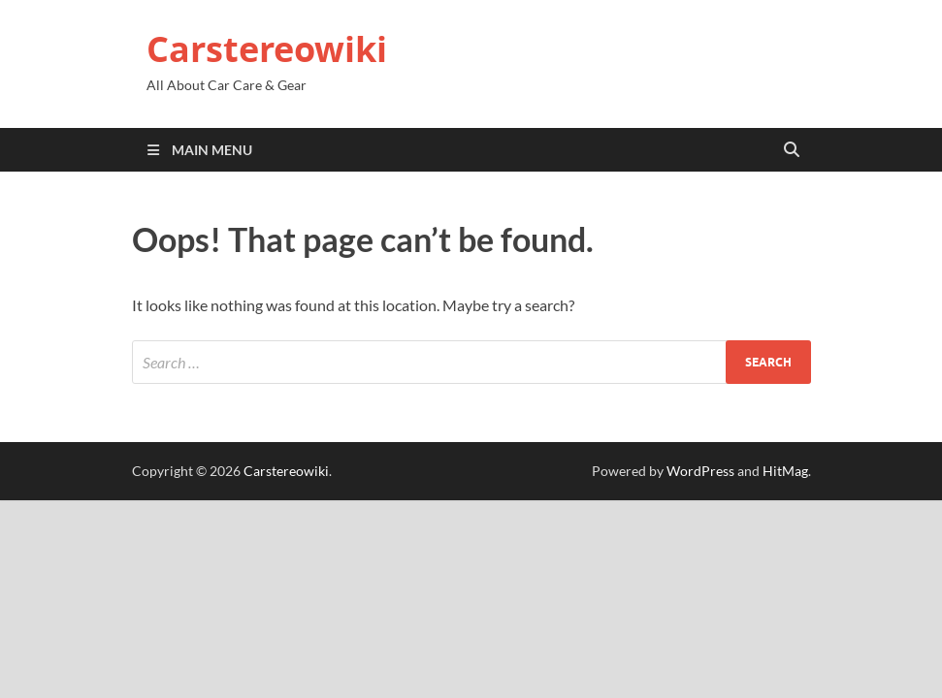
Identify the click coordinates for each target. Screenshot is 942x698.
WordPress (700, 470)
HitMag (785, 470)
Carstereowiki (266, 49)
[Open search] (791, 150)
